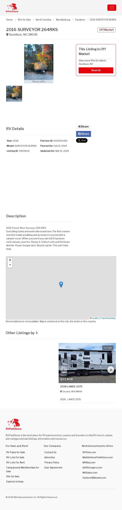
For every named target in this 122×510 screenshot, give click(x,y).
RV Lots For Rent (15, 462)
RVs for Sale (12, 476)
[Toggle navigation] (111, 7)
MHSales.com (90, 472)
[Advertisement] (38, 111)
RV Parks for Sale (15, 452)
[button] (38, 63)
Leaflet (94, 318)
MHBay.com (88, 462)
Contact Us (50, 452)
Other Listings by (22, 333)
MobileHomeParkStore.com (97, 457)
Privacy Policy (51, 462)
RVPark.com (89, 452)
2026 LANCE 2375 (71, 386)
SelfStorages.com (92, 467)
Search (96, 70)
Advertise (49, 457)
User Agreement (53, 467)
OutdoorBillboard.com (94, 477)
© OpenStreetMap (107, 318)
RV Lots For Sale (15, 457)
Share (83, 126)
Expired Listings (15, 481)
